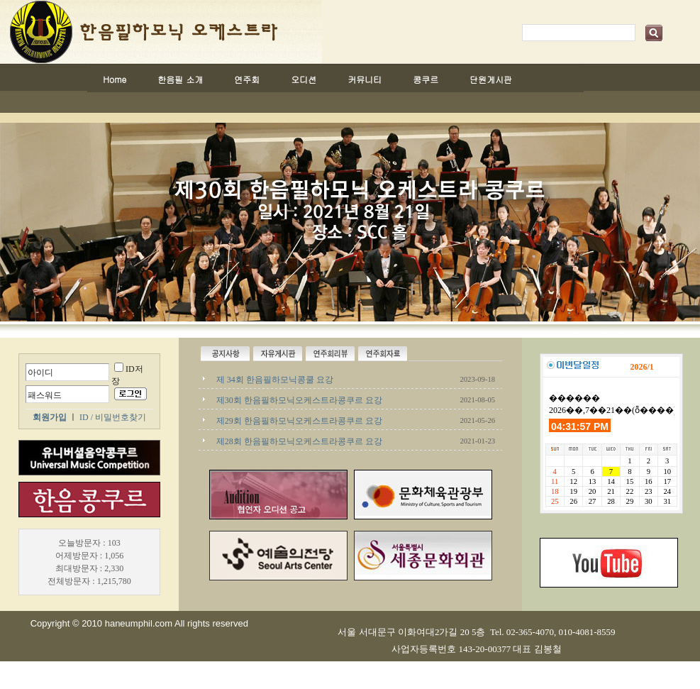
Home (114, 79)
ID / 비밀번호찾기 (112, 417)
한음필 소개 (180, 79)
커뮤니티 (365, 79)
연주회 (247, 79)
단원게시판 (491, 79)
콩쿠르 (425, 79)
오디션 (303, 79)
